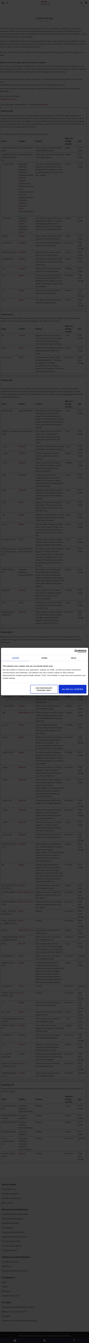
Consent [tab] (15, 658)
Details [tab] (44, 658)
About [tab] (73, 658)
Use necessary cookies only (44, 689)
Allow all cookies (72, 689)
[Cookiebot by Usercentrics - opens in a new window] (76, 651)
